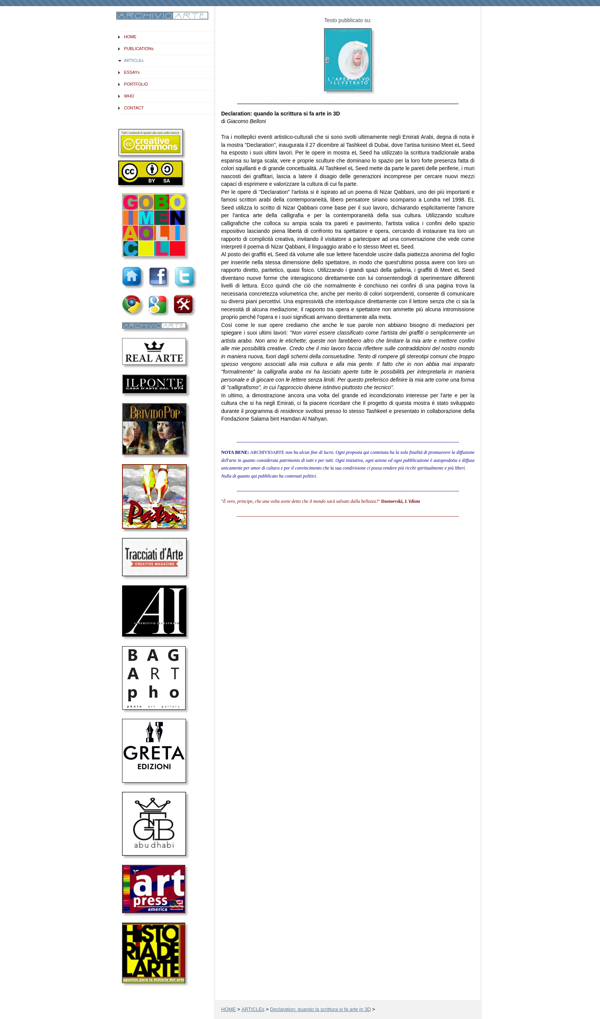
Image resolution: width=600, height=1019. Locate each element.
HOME (130, 36)
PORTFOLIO (136, 84)
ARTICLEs (133, 60)
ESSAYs (132, 72)
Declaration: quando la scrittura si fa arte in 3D (320, 1009)
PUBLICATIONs (138, 48)
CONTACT (134, 108)
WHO (129, 96)
